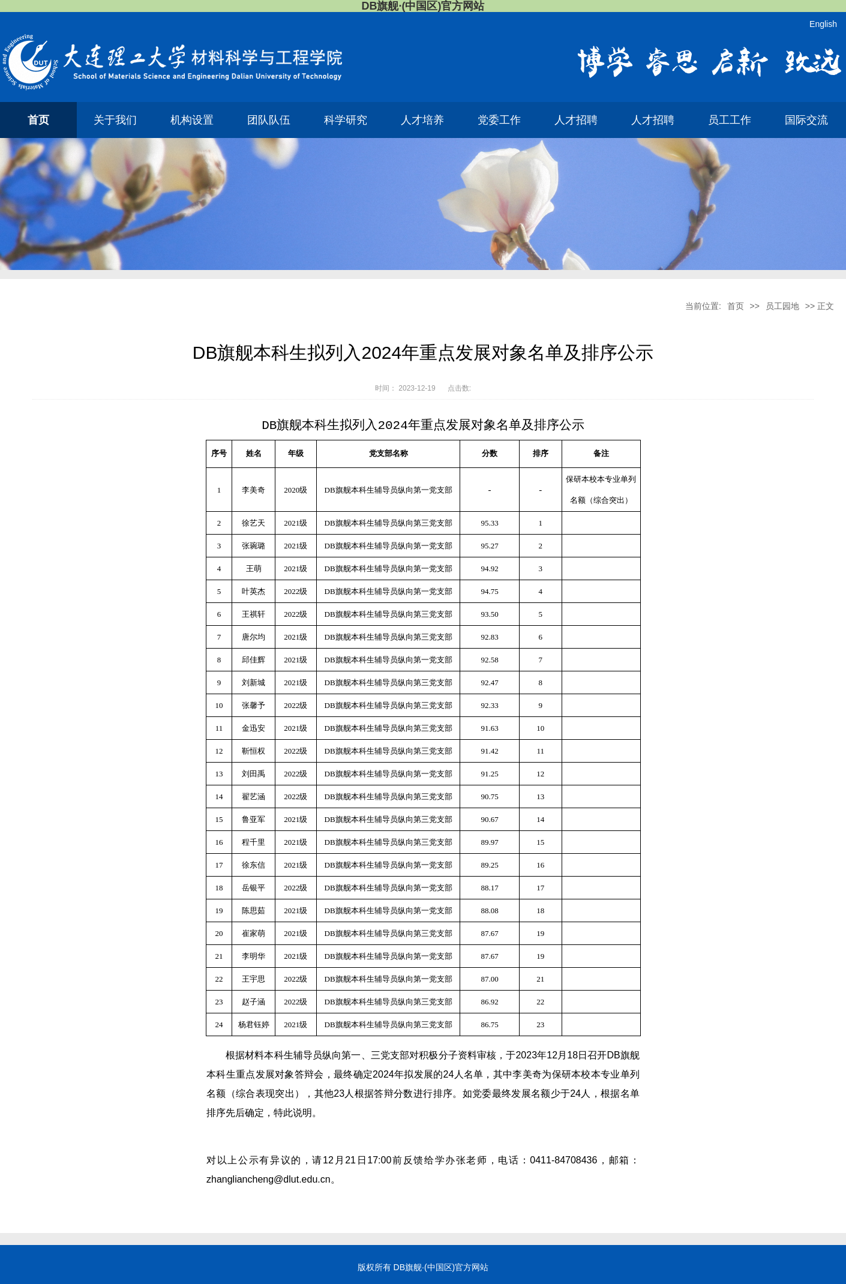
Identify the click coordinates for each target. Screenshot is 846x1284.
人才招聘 (576, 120)
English (823, 24)
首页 (38, 120)
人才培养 (422, 120)
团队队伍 (268, 120)
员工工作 (729, 120)
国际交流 (806, 120)
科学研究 (345, 120)
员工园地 (782, 306)
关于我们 (115, 120)
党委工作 (499, 120)
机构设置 (192, 120)
